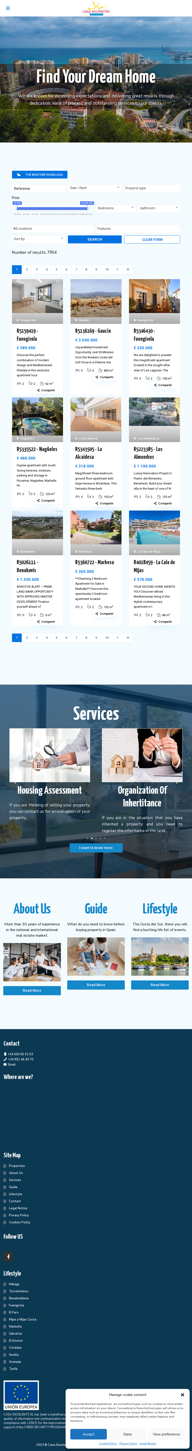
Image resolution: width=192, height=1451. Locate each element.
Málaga (14, 1284)
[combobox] (95, 188)
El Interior (16, 1341)
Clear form (152, 240)
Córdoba (15, 1348)
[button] (182, 1394)
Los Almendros (148, 438)
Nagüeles (27, 438)
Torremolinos (19, 1291)
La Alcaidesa (88, 438)
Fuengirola (28, 320)
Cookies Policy (19, 1222)
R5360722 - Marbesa (94, 562)
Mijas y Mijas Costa (22, 1319)
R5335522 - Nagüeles (37, 449)
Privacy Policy (128, 1443)
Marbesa (85, 551)
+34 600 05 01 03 (20, 1054)
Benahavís (27, 551)
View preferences (166, 1434)
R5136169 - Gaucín (93, 331)
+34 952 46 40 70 (20, 1059)
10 (107, 269)
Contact (15, 1201)
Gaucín (84, 320)
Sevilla (14, 1355)
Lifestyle (15, 1194)
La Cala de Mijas (149, 551)
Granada (15, 1362)
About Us (16, 1173)
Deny (127, 1434)
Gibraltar (15, 1334)
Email (12, 1064)
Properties (17, 1166)
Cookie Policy (108, 1443)
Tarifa (13, 1369)
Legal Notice (148, 1443)
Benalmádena (19, 1298)
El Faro (14, 1312)
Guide (13, 1187)
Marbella (15, 1326)
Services (15, 1180)
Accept (88, 1434)
